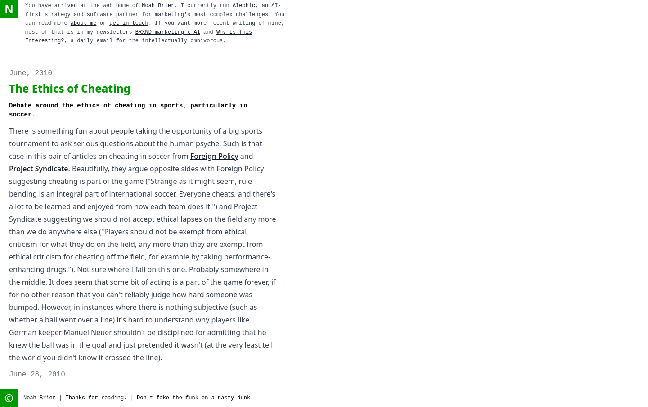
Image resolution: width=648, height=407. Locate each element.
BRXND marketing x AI (167, 32)
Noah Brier (158, 6)
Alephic (244, 6)
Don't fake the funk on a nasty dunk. (195, 398)
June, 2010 (30, 73)
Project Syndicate (38, 169)
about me (84, 23)
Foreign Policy (214, 156)
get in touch (128, 23)
